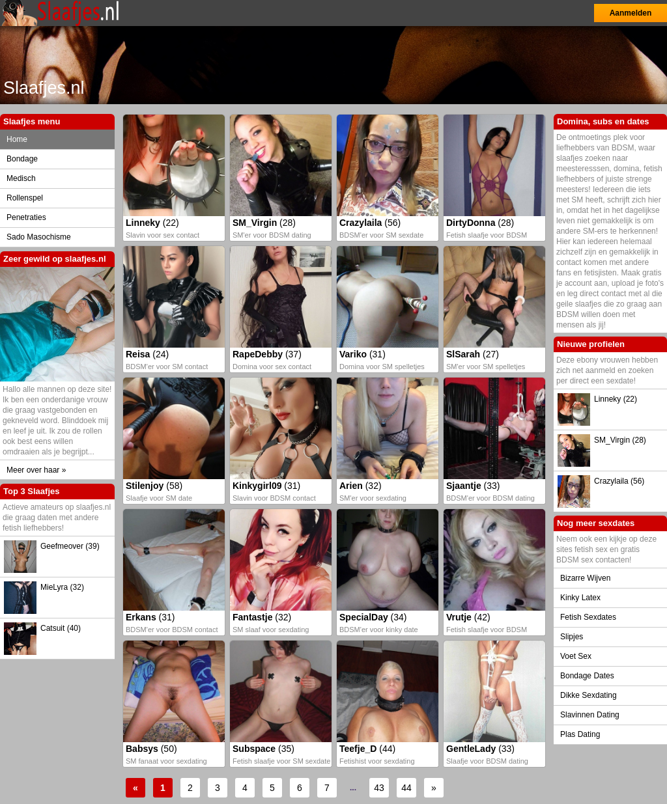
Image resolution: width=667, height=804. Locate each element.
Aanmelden (631, 13)
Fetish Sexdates (588, 617)
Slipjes (571, 636)
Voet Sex (575, 656)
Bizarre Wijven (585, 578)
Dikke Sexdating (588, 695)
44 (406, 788)
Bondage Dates (587, 675)
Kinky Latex (580, 597)
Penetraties (26, 217)
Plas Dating (580, 734)
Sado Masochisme (39, 237)
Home (17, 139)
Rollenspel (25, 197)
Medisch (21, 178)
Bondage (22, 158)
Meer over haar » (36, 470)
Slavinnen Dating (589, 714)
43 (379, 788)
